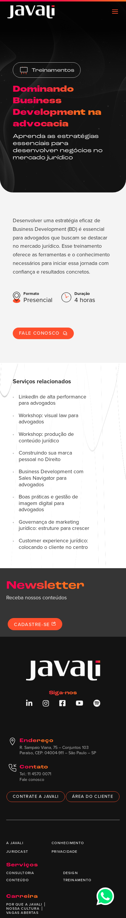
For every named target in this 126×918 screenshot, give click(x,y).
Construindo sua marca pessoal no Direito (45, 456)
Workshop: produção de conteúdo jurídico (46, 437)
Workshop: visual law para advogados (48, 418)
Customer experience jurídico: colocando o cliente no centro (53, 544)
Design (70, 873)
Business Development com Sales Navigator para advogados (51, 478)
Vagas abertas (22, 912)
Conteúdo (17, 880)
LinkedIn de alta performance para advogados (52, 400)
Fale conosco (43, 333)
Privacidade (64, 851)
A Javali (14, 843)
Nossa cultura (22, 908)
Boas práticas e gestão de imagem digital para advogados (48, 503)
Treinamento (77, 880)
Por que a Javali (24, 904)
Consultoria (20, 873)
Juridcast (17, 851)
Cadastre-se (35, 624)
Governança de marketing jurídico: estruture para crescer (54, 525)
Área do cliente (92, 796)
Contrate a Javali (36, 796)
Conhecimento (68, 843)
